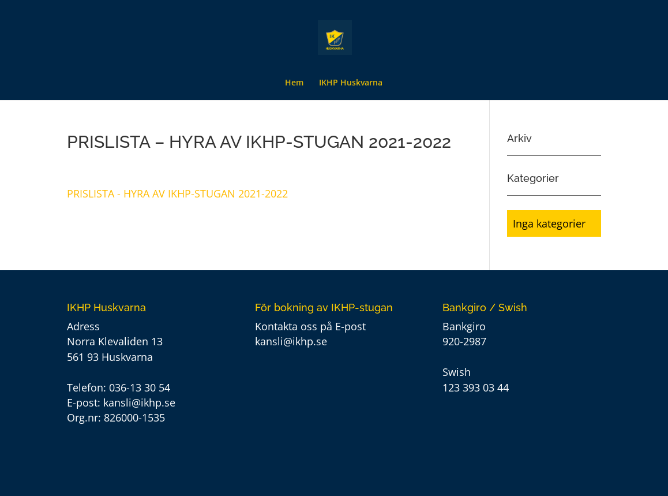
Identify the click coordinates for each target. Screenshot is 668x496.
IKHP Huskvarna (350, 83)
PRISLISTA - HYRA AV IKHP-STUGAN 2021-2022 (177, 193)
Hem (294, 83)
